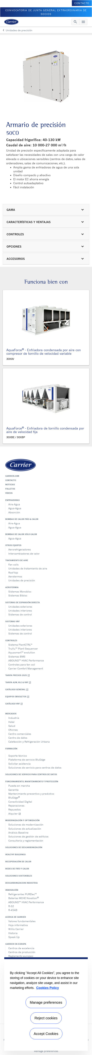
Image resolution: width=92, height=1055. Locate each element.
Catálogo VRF (14, 703)
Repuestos (14, 809)
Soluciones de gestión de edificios (28, 836)
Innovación (11, 890)
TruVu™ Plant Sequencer (23, 648)
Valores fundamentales (22, 921)
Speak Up (14, 936)
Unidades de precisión (21, 580)
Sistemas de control (20, 614)
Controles (11, 640)
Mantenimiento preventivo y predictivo (31, 793)
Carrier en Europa (15, 944)
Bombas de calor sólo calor (21, 534)
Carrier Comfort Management (25, 668)
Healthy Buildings (15, 854)
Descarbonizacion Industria (21, 883)
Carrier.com (12, 476)
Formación (11, 748)
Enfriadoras (12, 500)
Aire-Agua (14, 504)
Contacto (10, 480)
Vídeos (9, 493)
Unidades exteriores (20, 606)
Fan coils (13, 564)
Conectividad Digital (20, 801)
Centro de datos (17, 737)
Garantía (13, 789)
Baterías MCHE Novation (23, 898)
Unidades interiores (20, 610)
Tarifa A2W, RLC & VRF (18, 682)
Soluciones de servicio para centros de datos (34, 767)
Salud (11, 725)
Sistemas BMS (16, 656)
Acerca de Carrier (15, 917)
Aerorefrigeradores (19, 549)
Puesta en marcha (19, 785)
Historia (13, 933)
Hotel (11, 721)
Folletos (10, 489)
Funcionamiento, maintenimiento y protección (31, 781)
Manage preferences (46, 1051)
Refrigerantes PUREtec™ (22, 894)
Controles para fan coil (21, 664)
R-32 (11, 906)
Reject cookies (46, 1018)
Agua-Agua (14, 508)
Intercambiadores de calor (24, 553)
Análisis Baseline (18, 832)
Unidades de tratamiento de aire (27, 568)
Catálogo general (16, 689)
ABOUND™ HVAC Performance (26, 660)
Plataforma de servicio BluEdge (26, 759)
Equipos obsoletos (17, 696)
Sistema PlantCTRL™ (20, 644)
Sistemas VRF (12, 621)
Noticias (10, 484)
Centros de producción (21, 952)
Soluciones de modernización (25, 824)
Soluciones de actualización (24, 828)
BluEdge (14, 797)
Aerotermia (12, 587)
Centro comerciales (19, 733)
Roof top (13, 572)
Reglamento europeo (20, 955)
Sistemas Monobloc (19, 591)
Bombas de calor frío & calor (21, 519)
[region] (46, 1004)
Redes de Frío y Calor (17, 868)
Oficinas (13, 729)
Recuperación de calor (18, 861)
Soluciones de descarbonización (23, 847)
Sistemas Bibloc (17, 595)
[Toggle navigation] (75, 22)
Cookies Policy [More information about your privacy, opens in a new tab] (47, 988)
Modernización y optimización (22, 820)
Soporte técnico (17, 755)
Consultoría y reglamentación (25, 840)
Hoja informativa (18, 925)
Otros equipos (13, 545)
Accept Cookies (46, 1034)
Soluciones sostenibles (18, 876)
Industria (13, 717)
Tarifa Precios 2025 (17, 675)
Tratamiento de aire (16, 560)
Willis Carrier (16, 928)
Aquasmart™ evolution (21, 652)
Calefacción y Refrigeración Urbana (29, 741)
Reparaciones (16, 805)
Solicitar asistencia (19, 763)
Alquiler (14, 813)
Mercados (10, 713)
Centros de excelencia (21, 948)
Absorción (14, 512)
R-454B (12, 909)
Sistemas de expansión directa (22, 602)
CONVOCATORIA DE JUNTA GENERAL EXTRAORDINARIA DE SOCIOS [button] (46, 12)
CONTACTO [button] (81, 3)
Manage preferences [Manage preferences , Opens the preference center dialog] (46, 1002)
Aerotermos (15, 576)
